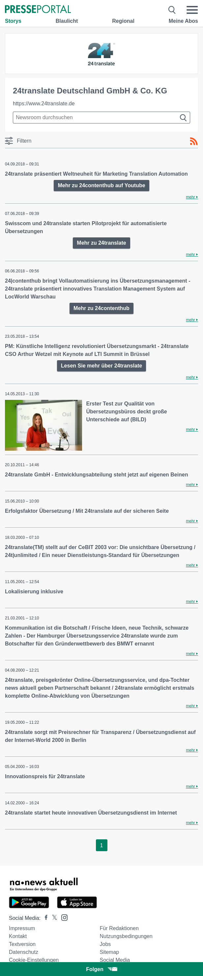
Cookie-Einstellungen (34, 960)
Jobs (105, 944)
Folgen (101, 969)
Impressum (22, 928)
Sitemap (109, 952)
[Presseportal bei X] (52, 918)
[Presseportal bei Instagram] (62, 917)
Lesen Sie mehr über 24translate (101, 365)
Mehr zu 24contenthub (101, 308)
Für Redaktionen (119, 928)
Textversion (22, 944)
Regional (123, 21)
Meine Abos (183, 21)
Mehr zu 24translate (101, 243)
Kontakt (18, 936)
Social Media (115, 960)
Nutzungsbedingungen (126, 936)
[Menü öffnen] (192, 10)
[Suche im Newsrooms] (101, 117)
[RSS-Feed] (193, 141)
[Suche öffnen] (172, 10)
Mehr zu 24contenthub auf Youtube (101, 185)
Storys (13, 21)
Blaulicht (67, 21)
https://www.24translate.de (44, 103)
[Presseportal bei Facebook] (44, 918)
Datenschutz (23, 952)
